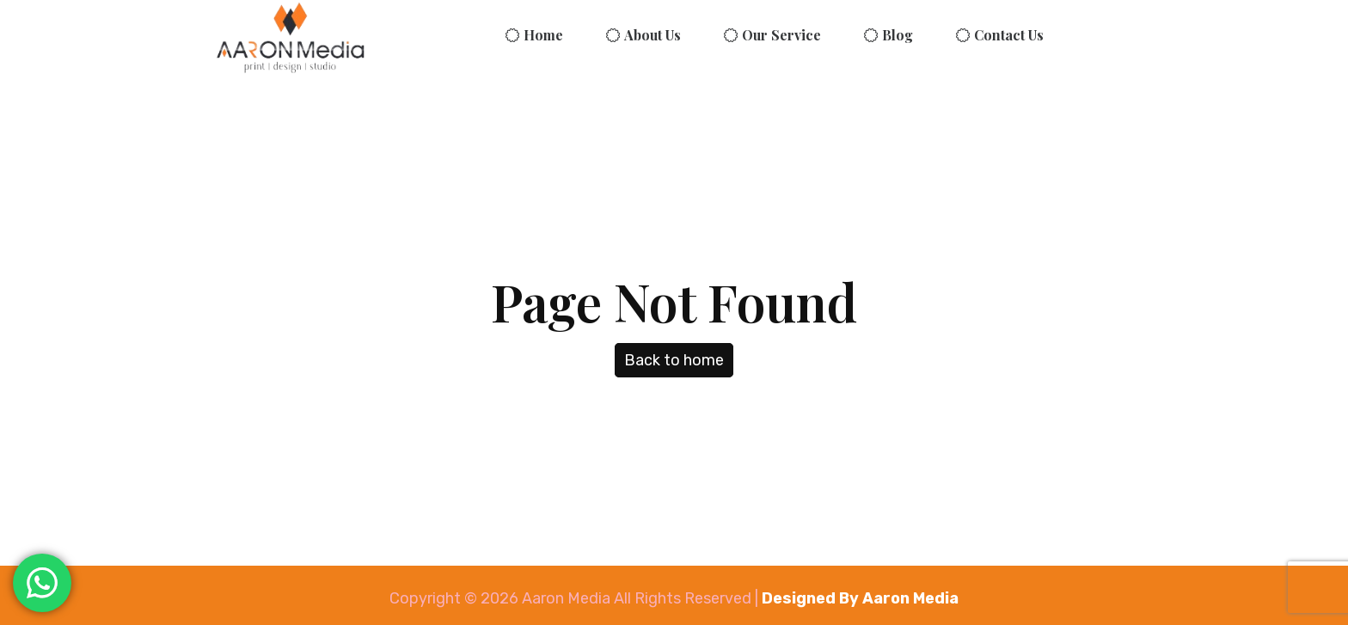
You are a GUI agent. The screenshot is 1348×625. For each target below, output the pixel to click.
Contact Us (1009, 35)
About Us (652, 35)
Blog (897, 35)
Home (543, 35)
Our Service (781, 35)
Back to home (674, 360)
